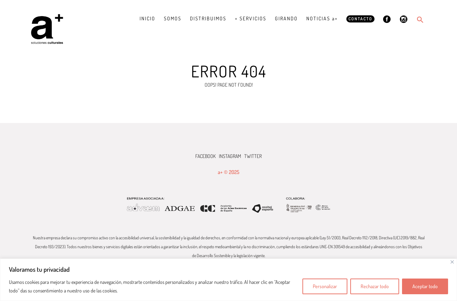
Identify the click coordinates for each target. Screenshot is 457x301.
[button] (420, 19)
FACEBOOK (205, 156)
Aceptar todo (425, 286)
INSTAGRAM (230, 156)
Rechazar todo (375, 286)
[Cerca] (452, 262)
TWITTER (253, 156)
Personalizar (325, 286)
